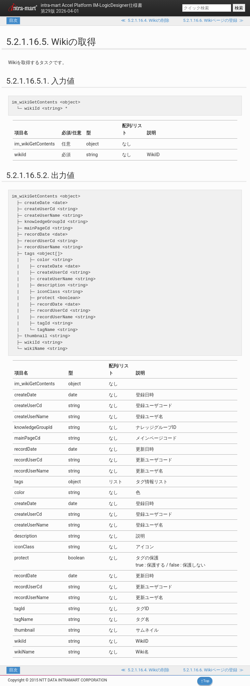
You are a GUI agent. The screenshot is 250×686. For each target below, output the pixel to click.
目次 (13, 20)
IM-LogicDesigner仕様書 (91, 5)
